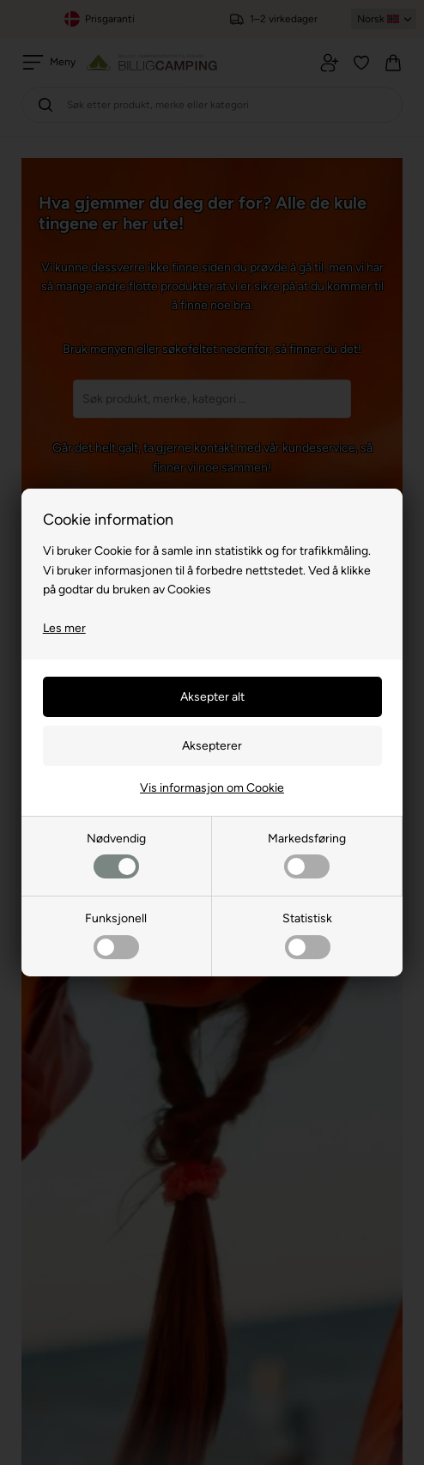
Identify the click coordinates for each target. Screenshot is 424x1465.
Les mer (64, 628)
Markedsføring (307, 854)
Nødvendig (116, 854)
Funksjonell (116, 934)
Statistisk (307, 934)
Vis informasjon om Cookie (212, 788)
